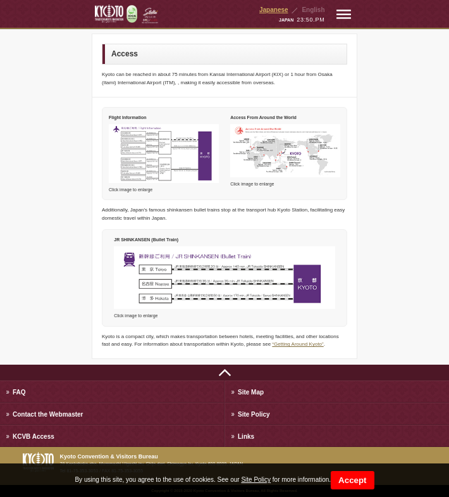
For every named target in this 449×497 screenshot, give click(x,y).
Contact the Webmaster (48, 414)
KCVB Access (33, 436)
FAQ (19, 392)
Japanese (273, 9)
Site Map (251, 392)
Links (246, 436)
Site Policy (256, 479)
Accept (352, 480)
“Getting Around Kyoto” (297, 344)
